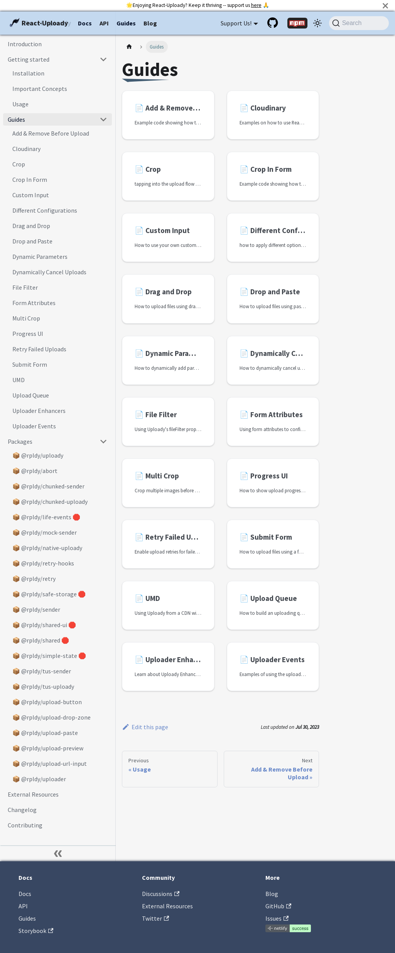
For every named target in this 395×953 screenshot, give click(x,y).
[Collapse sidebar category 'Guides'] (103, 119)
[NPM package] (297, 23)
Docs (85, 23)
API (104, 23)
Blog (150, 23)
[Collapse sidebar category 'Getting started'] (103, 59)
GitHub (278, 906)
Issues (277, 918)
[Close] (385, 5)
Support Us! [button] (236, 23)
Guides (126, 23)
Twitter (155, 918)
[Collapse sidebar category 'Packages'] (103, 441)
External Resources (167, 906)
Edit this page (145, 727)
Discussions (160, 894)
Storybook (36, 931)
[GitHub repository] (273, 23)
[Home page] (129, 47)
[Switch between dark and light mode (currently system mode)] (317, 23)
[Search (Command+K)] (359, 23)
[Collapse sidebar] (58, 853)
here (256, 5)
